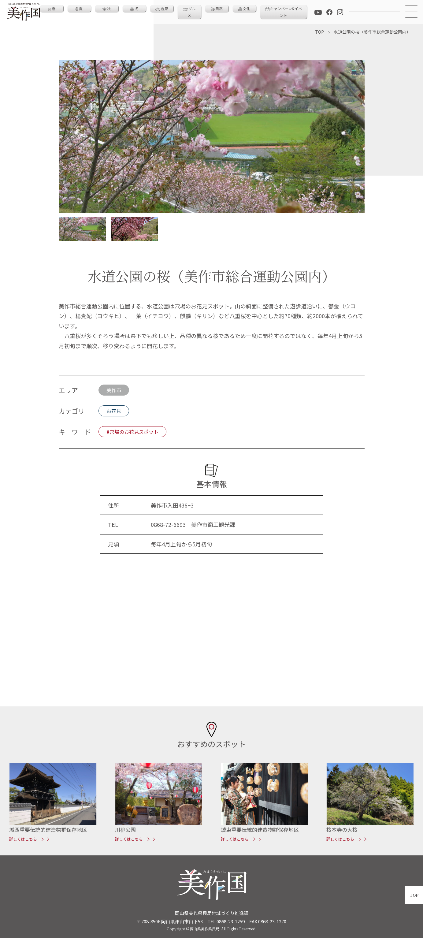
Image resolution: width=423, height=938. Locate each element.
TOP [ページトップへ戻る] (414, 895)
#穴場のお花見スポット (132, 431)
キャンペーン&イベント (283, 12)
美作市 (113, 390)
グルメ (189, 12)
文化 (244, 8)
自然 (217, 8)
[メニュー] (411, 12)
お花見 (113, 411)
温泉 (161, 8)
